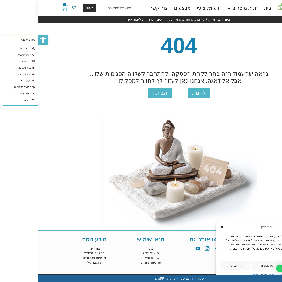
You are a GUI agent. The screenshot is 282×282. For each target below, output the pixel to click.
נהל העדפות (197, 266)
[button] (5, 40)
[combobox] (77, 8)
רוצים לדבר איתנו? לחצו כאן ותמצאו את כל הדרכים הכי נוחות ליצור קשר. (141, 19)
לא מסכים (229, 266)
